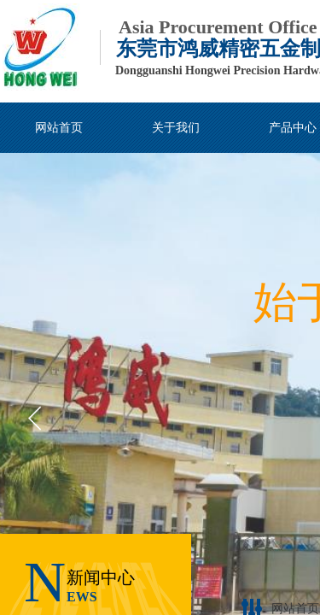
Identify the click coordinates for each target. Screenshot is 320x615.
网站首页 (295, 608)
